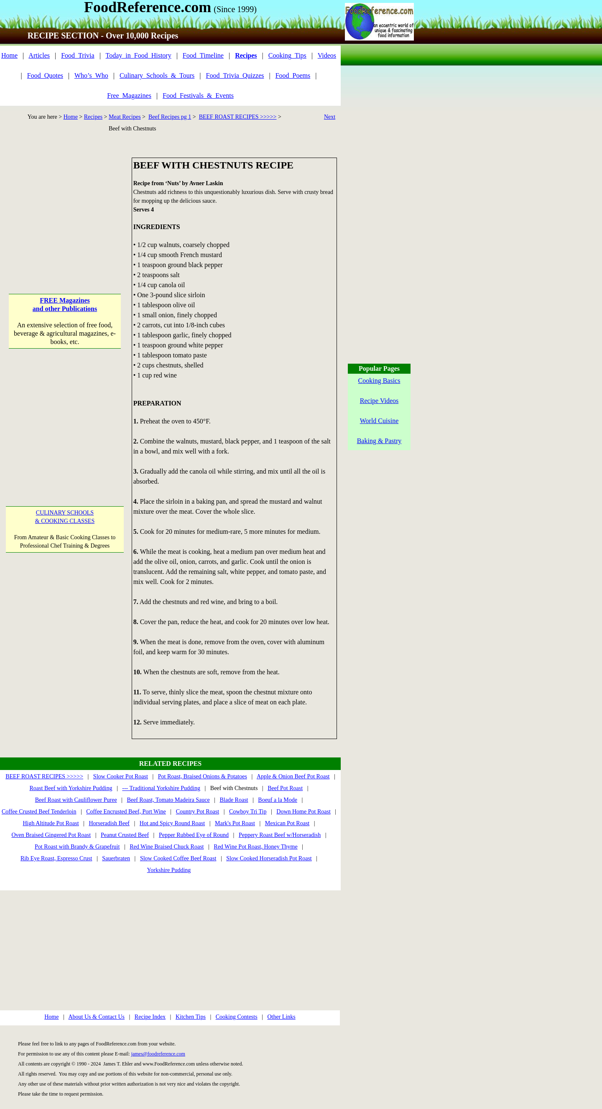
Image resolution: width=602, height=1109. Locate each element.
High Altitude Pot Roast (51, 823)
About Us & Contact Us (96, 1017)
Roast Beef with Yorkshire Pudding (71, 788)
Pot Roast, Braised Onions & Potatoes (202, 776)
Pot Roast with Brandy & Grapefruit (77, 847)
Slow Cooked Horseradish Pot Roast (269, 858)
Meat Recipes (125, 117)
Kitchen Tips (191, 1017)
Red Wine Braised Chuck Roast (167, 847)
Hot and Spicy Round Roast (172, 823)
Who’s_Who (91, 75)
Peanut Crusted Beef (125, 835)
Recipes (93, 117)
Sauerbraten (116, 858)
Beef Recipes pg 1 (169, 117)
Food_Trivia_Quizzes (235, 75)
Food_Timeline (203, 55)
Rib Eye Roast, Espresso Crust (56, 858)
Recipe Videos (379, 400)
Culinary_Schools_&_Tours (157, 75)
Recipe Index (150, 1017)
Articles (39, 55)
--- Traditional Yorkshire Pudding (161, 788)
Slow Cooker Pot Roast (120, 776)
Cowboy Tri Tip (248, 811)
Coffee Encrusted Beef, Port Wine (126, 811)
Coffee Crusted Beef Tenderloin (39, 811)
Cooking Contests (237, 1017)
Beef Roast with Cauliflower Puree (76, 800)
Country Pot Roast (197, 811)
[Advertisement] (64, 210)
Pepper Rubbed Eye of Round (194, 835)
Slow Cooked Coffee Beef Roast (178, 858)
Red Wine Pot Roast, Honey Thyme (255, 847)
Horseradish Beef (109, 823)
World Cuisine (379, 420)
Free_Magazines (129, 95)
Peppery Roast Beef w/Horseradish (280, 835)
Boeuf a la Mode (277, 800)
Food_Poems (293, 75)
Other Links (281, 1017)
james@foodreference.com (158, 1054)
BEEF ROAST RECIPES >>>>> (238, 117)
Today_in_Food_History (138, 55)
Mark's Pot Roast (235, 823)
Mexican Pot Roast (287, 823)
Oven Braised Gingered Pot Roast (51, 835)
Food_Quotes (45, 75)
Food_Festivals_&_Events (198, 95)
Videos (327, 55)
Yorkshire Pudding (169, 870)
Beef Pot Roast (285, 788)
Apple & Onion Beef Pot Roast (293, 776)
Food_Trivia (77, 55)
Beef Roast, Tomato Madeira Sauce (168, 800)
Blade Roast (233, 800)
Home (9, 55)
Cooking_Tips (287, 55)
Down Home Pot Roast (303, 811)
